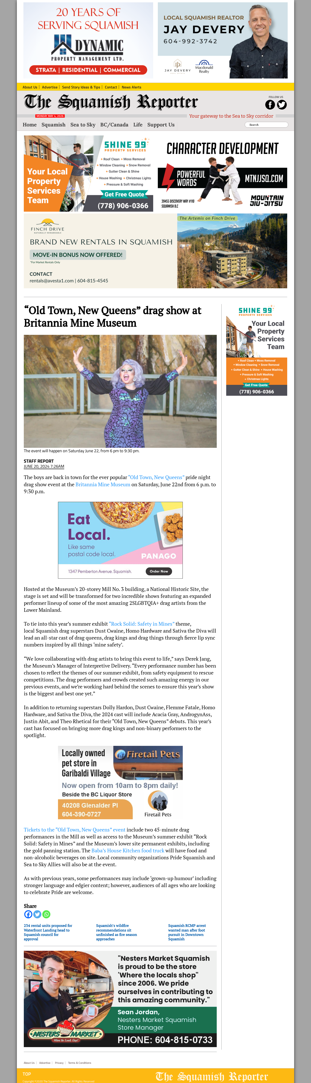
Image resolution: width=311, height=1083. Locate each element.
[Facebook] (28, 914)
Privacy (59, 1062)
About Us (29, 1062)
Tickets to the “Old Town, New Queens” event (74, 829)
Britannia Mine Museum (103, 484)
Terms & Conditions (79, 1062)
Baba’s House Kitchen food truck (127, 850)
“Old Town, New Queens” (156, 477)
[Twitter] (37, 914)
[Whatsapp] (46, 914)
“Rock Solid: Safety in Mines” (141, 624)
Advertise (44, 1062)
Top (27, 1074)
